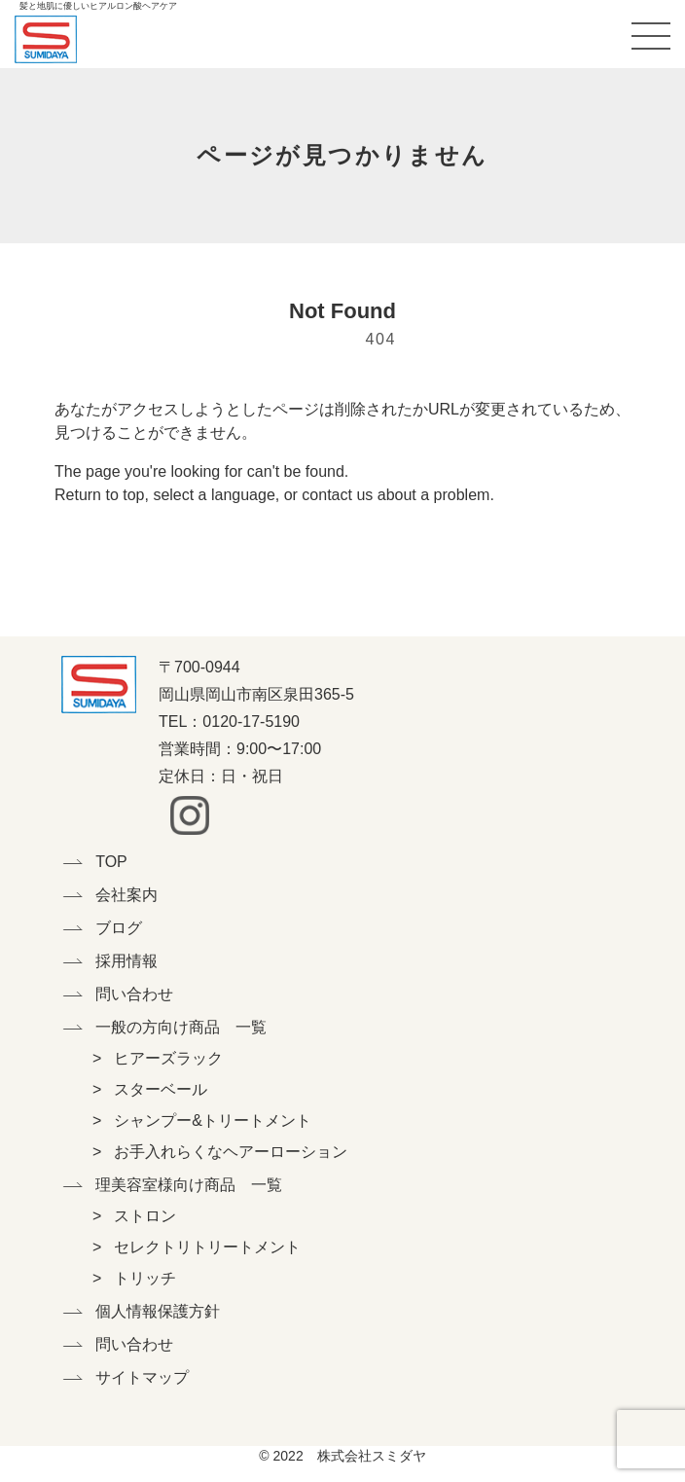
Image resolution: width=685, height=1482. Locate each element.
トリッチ (145, 1278)
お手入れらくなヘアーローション (230, 1151)
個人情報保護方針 (157, 1311)
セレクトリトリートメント (207, 1247)
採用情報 (126, 961)
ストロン (145, 1216)
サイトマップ (142, 1377)
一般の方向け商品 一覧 (171, 1027)
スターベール (160, 1089)
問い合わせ (134, 994)
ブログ (118, 928)
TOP (111, 861)
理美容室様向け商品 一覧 (171, 1184)
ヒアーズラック (168, 1058)
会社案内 (126, 894)
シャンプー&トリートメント (212, 1120)
